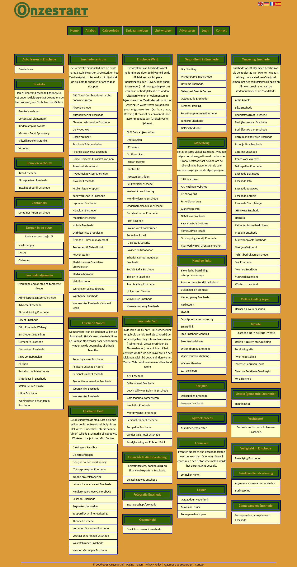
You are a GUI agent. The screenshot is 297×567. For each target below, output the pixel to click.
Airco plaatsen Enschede (33, 180)
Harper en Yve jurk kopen (250, 309)
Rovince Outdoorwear (140, 250)
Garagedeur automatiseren (143, 398)
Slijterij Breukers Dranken (33, 140)
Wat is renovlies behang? (196, 356)
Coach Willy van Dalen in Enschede (147, 390)
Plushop (23, 364)
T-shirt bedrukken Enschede (251, 254)
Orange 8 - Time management (90, 240)
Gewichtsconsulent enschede (144, 529)
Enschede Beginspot (247, 173)
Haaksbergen (26, 245)
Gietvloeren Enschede (31, 349)
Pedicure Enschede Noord (88, 367)
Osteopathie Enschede (194, 98)
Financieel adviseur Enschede (90, 152)
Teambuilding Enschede (141, 284)
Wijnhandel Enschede (85, 296)
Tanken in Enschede (138, 277)
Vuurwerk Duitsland (247, 277)
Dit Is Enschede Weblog (32, 327)
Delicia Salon (134, 140)
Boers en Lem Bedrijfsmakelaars (199, 282)
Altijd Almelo (242, 100)
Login (205, 30)
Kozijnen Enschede (192, 403)
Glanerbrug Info (190, 209)
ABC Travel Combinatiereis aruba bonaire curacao (92, 98)
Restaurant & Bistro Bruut (88, 247)
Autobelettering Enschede (88, 115)
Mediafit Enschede (246, 232)
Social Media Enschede (140, 269)
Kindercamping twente (32, 126)
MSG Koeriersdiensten (194, 428)
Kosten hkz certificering (140, 191)
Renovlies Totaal (136, 235)
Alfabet (90, 30)
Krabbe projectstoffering (87, 477)
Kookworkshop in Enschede (89, 196)
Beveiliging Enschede (247, 458)
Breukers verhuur (29, 111)
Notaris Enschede (83, 225)
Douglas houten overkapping (90, 462)
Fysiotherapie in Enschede (196, 76)
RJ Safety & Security (138, 242)
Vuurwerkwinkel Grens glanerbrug (201, 245)
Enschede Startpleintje (248, 203)
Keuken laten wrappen (86, 188)
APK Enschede (135, 376)
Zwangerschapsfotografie (141, 504)
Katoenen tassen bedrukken (251, 225)
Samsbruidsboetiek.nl (85, 166)
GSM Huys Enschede (193, 216)
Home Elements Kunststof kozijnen (93, 159)
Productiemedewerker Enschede (92, 381)
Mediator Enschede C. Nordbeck (92, 491)
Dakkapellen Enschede (194, 396)
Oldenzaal (24, 260)
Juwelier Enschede (83, 181)
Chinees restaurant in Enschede (91, 122)
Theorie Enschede (83, 521)
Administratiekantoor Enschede (37, 297)
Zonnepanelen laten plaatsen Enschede (252, 518)
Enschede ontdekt (245, 196)
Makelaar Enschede (84, 210)
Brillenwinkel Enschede (140, 383)
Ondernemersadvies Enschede (145, 206)
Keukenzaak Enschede (140, 184)
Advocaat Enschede (30, 305)
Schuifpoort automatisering (197, 319)
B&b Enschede (243, 107)
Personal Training (191, 106)
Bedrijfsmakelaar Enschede (251, 122)
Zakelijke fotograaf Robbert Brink (146, 442)
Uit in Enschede (28, 393)
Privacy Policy (153, 564)
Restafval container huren (34, 371)
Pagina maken (134, 564)
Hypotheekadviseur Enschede (90, 173)
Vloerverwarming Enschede (143, 306)
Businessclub (242, 490)
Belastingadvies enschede (142, 479)
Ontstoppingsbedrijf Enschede (199, 238)
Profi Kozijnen (135, 221)
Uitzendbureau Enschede (196, 349)
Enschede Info (243, 181)
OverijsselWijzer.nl (246, 247)
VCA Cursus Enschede (139, 299)
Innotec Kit (133, 169)
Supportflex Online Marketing (90, 513)
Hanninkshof (242, 404)
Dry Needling (188, 69)
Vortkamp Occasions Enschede (91, 528)
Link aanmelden (137, 30)
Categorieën (110, 30)
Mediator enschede (84, 218)
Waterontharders (191, 363)
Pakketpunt (187, 304)
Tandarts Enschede (192, 121)
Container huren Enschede (34, 212)
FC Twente (133, 147)
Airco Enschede (28, 173)
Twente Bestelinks (245, 356)
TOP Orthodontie (191, 128)
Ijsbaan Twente (136, 162)
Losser (22, 253)
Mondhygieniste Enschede (142, 198)
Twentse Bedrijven (246, 269)
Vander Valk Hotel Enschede (143, 434)
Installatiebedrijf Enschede (34, 187)
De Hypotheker (81, 129)
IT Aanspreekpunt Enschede (89, 469)
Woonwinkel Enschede (86, 388)
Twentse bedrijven (192, 341)
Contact (221, 30)
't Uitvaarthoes (189, 179)
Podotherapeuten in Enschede (199, 113)
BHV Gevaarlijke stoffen (141, 132)
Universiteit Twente (138, 291)
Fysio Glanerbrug (191, 201)
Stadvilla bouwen (83, 274)
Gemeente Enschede (31, 342)
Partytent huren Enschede (142, 213)
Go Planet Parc (135, 154)
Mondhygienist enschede (141, 413)
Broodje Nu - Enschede (248, 144)
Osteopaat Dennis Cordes (196, 91)
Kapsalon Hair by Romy (194, 223)
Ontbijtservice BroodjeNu (88, 232)
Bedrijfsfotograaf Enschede (251, 115)
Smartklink (187, 326)
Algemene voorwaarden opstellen (255, 483)
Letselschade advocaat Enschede (92, 484)
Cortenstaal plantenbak (32, 118)
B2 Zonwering (189, 194)
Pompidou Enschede (139, 427)
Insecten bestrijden (138, 176)
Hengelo (240, 218)
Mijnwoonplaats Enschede (250, 240)
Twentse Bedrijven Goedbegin (252, 371)
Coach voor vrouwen (247, 159)
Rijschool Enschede (84, 499)
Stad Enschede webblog (195, 334)
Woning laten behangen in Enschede (34, 403)
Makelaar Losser (190, 507)
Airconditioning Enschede (34, 312)
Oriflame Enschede (192, 84)
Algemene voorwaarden (178, 564)
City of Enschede (28, 320)
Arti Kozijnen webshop (194, 186)
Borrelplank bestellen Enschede (253, 137)
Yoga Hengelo (243, 378)
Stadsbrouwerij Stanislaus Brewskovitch (88, 264)
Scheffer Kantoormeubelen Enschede (143, 260)
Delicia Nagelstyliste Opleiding (253, 342)
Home (74, 30)
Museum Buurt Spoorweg (34, 133)
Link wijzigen (164, 30)
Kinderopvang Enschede (195, 297)
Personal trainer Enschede (88, 374)
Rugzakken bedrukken (86, 506)
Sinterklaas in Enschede (32, 378)
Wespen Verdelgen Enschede (90, 550)
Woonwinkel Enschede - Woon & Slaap (92, 306)
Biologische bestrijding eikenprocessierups (194, 273)
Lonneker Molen (190, 474)
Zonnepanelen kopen (193, 514)
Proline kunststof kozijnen (142, 228)
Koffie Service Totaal (193, 231)
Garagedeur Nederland (194, 499)
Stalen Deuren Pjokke (31, 386)
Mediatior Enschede (139, 405)
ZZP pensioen (189, 370)
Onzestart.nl (116, 564)
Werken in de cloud (246, 284)
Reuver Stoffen (81, 254)
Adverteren (187, 30)
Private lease (26, 69)
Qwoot (185, 312)
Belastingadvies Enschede (88, 359)
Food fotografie (244, 349)
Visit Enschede (81, 281)
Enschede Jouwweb (246, 188)
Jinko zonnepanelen (30, 356)
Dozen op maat (82, 137)
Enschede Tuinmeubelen (87, 144)
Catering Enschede (246, 152)
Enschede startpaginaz (32, 334)
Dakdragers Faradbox (85, 447)
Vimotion (24, 148)
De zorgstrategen (83, 455)
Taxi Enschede (243, 262)
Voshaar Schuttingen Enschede (91, 536)
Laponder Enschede (84, 203)
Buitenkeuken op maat (194, 290)
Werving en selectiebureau (88, 289)
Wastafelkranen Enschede (88, 543)
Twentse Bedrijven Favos (249, 364)
